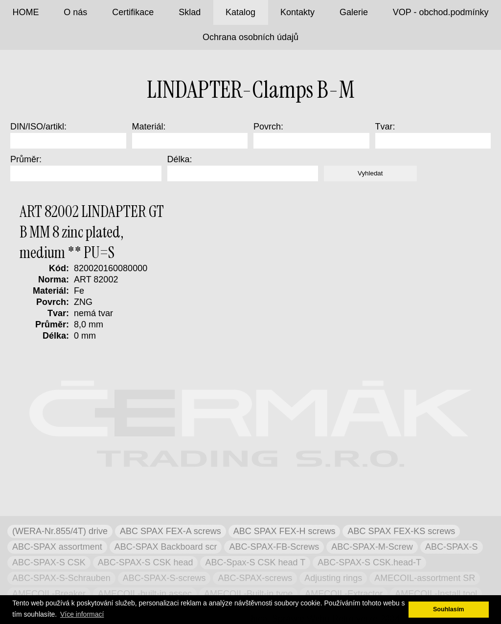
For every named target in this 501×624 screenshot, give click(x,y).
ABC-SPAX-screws (255, 578)
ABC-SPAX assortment (57, 547)
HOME (25, 12)
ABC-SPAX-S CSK (49, 562)
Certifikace (133, 12)
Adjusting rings (333, 578)
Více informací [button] (82, 614)
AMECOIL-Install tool (436, 594)
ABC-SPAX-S (451, 547)
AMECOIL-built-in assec (145, 594)
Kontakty (297, 12)
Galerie (354, 12)
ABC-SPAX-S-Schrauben (61, 578)
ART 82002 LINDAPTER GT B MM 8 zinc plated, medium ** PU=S (92, 232)
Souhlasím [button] (448, 609)
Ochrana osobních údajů (250, 37)
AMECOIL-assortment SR (424, 578)
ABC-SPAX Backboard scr (165, 547)
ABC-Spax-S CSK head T (255, 562)
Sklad (190, 12)
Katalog (240, 12)
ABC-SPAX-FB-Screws (274, 547)
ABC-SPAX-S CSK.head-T (369, 562)
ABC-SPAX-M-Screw (372, 547)
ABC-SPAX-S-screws (164, 578)
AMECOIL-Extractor (344, 594)
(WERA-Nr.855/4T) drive (60, 531)
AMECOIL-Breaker (49, 594)
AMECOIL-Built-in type (248, 594)
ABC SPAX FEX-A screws (170, 531)
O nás (75, 12)
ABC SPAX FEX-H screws (284, 531)
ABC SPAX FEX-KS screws (401, 531)
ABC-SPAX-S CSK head (145, 562)
